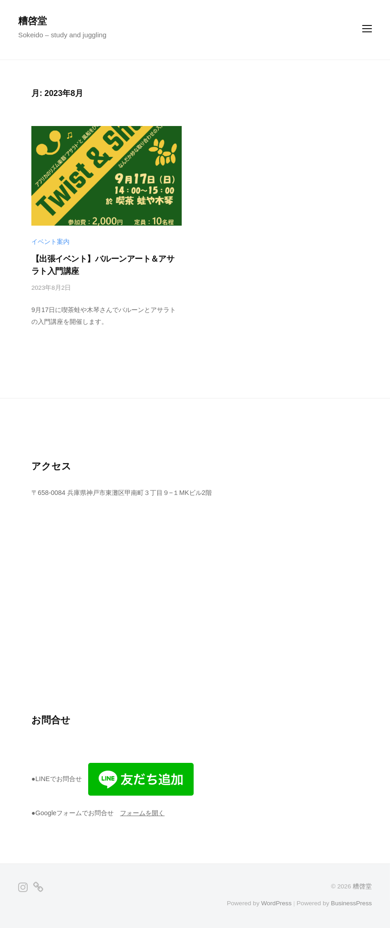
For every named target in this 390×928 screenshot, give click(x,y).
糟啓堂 (32, 20)
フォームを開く (142, 813)
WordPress (276, 903)
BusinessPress (351, 903)
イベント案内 (50, 241)
